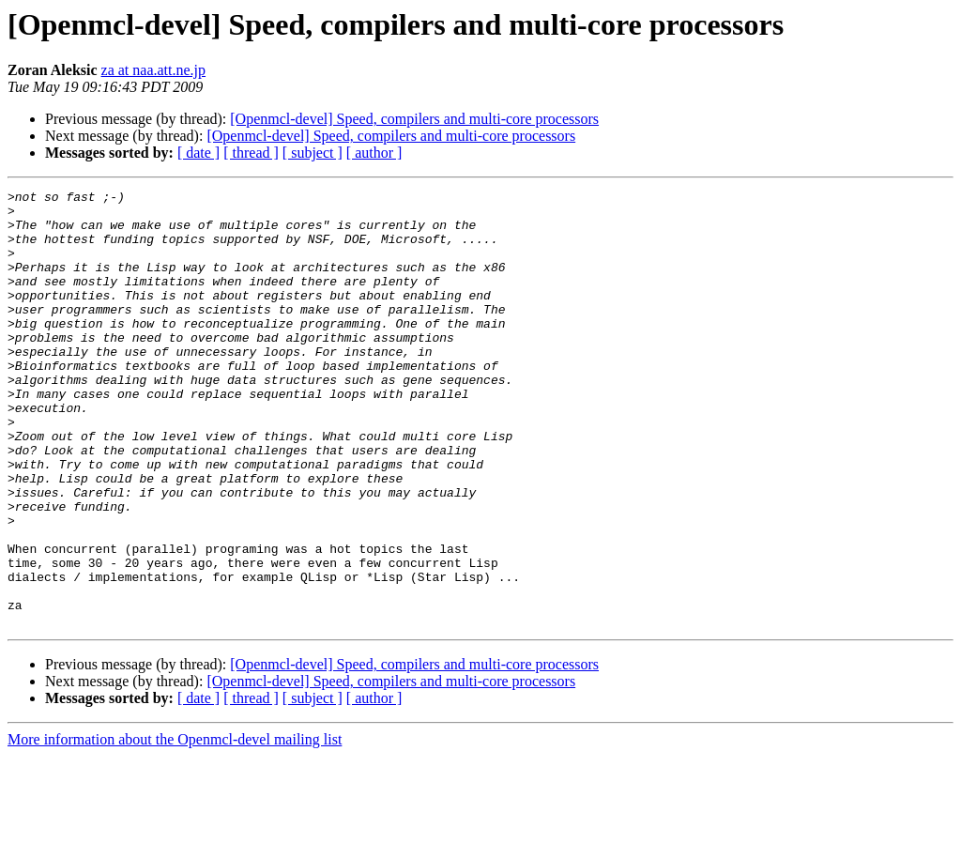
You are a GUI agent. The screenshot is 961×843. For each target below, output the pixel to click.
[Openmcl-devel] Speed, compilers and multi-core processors (414, 119)
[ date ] (198, 153)
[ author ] (374, 153)
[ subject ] (312, 153)
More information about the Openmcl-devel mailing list (175, 827)
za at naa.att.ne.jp (153, 70)
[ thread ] (251, 153)
